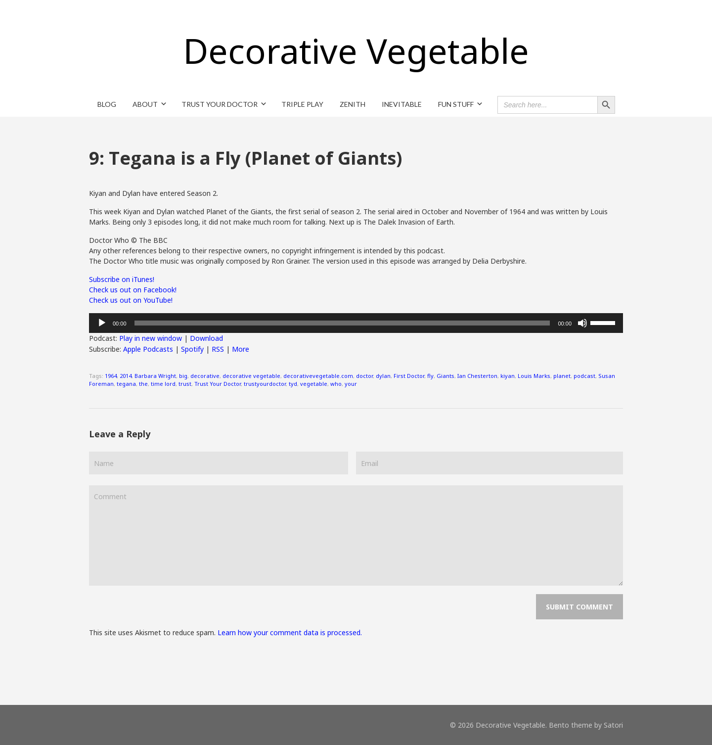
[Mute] (582, 323)
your (351, 383)
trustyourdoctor (265, 383)
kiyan (507, 375)
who (336, 383)
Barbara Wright (155, 375)
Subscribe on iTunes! (121, 279)
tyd (293, 383)
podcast (584, 375)
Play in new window (150, 338)
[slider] (342, 323)
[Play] (102, 323)
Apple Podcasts (148, 349)
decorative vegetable (251, 375)
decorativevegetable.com (318, 375)
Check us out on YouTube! (131, 300)
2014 (126, 375)
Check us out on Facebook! (133, 289)
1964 (111, 375)
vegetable (313, 383)
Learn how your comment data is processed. (290, 632)
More (240, 349)
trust (184, 383)
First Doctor (409, 375)
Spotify (192, 349)
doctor (364, 375)
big (183, 375)
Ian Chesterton (477, 375)
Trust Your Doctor (217, 383)
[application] (356, 323)
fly (430, 375)
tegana (126, 383)
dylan (383, 375)
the (143, 383)
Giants (445, 375)
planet (562, 375)
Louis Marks (534, 375)
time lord (163, 383)
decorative (205, 375)
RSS (218, 349)
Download (206, 338)
